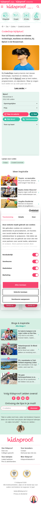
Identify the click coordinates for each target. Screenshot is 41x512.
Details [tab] (21, 217)
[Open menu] (2, 6)
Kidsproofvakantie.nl (28, 459)
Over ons (5, 451)
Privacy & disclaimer (20, 506)
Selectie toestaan (20, 292)
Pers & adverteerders (9, 461)
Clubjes (5, 162)
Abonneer (33, 408)
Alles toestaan (20, 285)
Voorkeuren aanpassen (20, 299)
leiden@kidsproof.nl (20, 504)
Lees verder (20, 88)
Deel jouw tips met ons (28, 453)
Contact (23, 451)
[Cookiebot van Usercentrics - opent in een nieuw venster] (29, 210)
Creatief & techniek (17, 162)
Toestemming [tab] (8, 217)
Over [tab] (34, 217)
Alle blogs (20, 326)
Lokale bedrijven (7, 459)
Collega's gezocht (8, 453)
